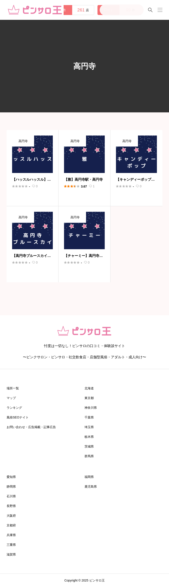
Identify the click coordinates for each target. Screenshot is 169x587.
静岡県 (11, 486)
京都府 (11, 525)
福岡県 (89, 477)
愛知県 (11, 477)
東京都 (89, 398)
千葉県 (89, 417)
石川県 (11, 496)
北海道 (89, 388)
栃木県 (89, 436)
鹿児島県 (90, 486)
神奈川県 (90, 407)
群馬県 (89, 456)
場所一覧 (13, 388)
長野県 (11, 506)
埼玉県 (89, 427)
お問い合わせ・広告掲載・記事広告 (31, 427)
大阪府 (11, 515)
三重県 (11, 544)
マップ (11, 398)
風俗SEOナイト (18, 417)
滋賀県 (11, 554)
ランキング (14, 407)
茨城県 (89, 446)
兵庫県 (11, 535)
